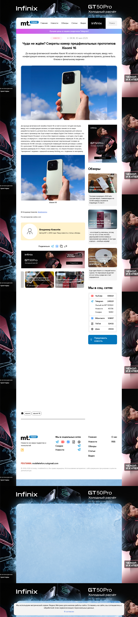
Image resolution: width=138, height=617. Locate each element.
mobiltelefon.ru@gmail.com (45, 463)
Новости (56, 38)
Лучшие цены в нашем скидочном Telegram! (69, 31)
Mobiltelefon (42, 212)
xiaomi (27, 412)
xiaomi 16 (36, 412)
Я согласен (69, 611)
